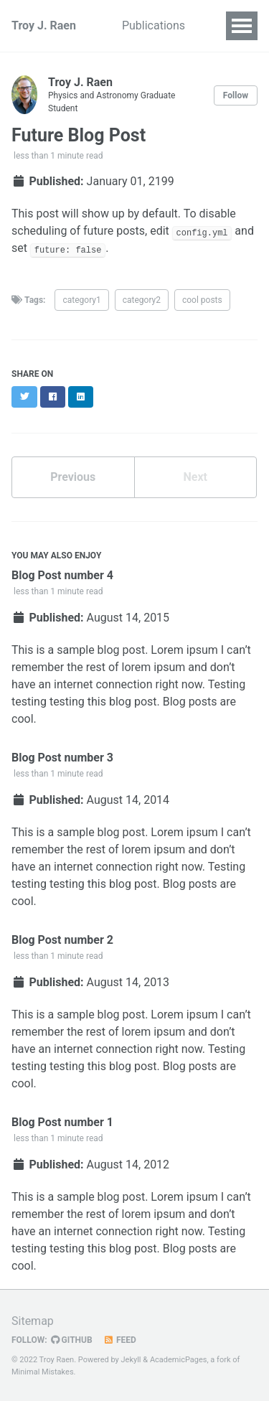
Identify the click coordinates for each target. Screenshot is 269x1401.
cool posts (202, 300)
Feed (119, 1340)
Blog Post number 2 (62, 940)
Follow (235, 95)
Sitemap (32, 1321)
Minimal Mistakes (42, 1372)
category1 (81, 300)
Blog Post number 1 (62, 1122)
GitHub (72, 1340)
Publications (153, 25)
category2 (142, 300)
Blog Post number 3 (62, 757)
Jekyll (131, 1359)
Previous (72, 477)
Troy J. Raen (43, 25)
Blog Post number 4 (62, 575)
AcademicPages (178, 1359)
